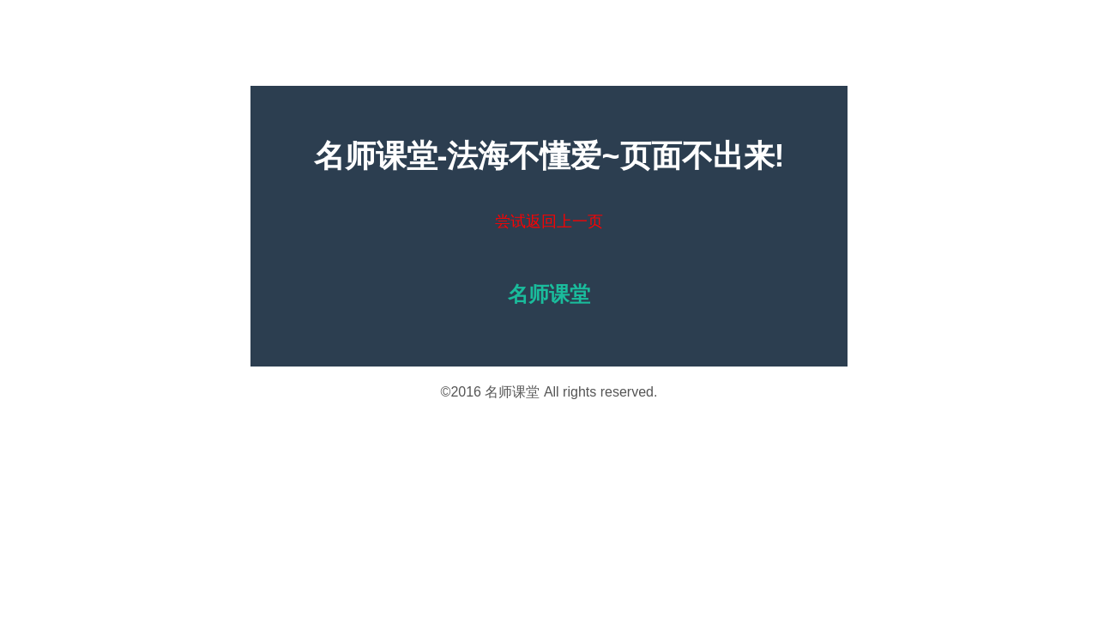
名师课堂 (512, 392)
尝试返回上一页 (549, 221)
